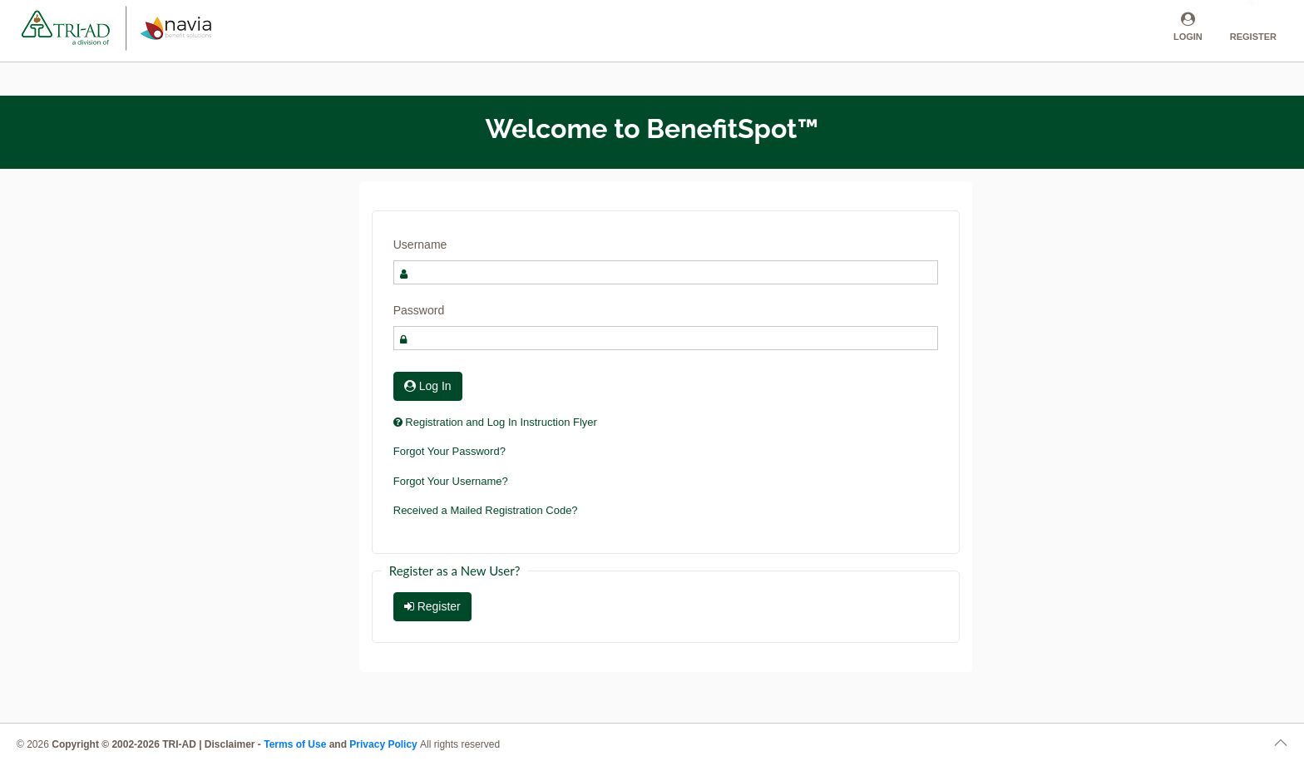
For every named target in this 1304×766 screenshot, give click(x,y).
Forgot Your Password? (449, 451)
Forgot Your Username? (450, 481)
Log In (428, 386)
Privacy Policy (384, 744)
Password (418, 310)
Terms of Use (295, 744)
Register (432, 606)
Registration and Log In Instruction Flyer (495, 422)
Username (420, 244)
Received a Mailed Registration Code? (485, 510)
